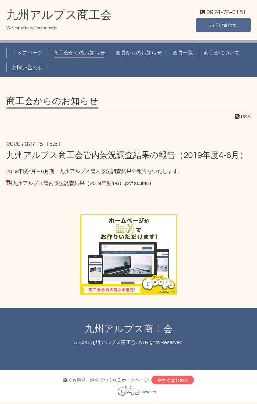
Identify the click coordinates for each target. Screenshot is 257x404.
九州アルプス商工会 (59, 16)
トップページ (27, 54)
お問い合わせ (223, 25)
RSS (243, 118)
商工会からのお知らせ (79, 54)
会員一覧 (182, 54)
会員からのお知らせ (138, 54)
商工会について (222, 54)
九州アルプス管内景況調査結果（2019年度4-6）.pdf (73, 185)
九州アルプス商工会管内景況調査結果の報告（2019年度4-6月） (127, 157)
